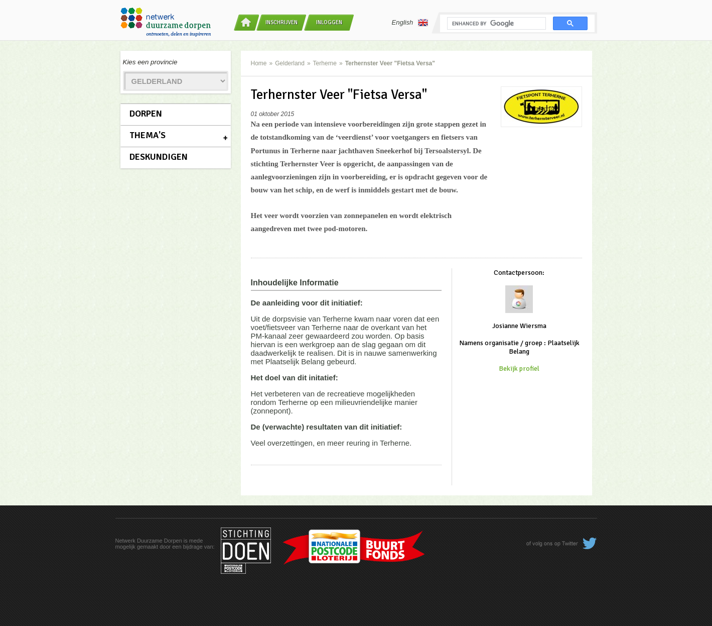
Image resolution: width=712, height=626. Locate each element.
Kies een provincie (150, 62)
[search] (495, 23)
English (410, 23)
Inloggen (329, 22)
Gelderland (290, 63)
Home (259, 63)
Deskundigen (158, 156)
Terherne (325, 63)
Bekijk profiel (519, 368)
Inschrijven (281, 22)
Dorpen (145, 113)
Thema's (147, 135)
